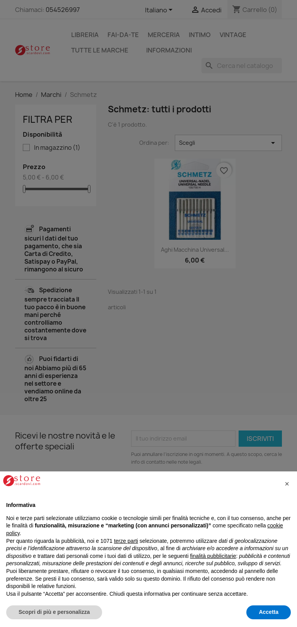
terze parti (126, 541)
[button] (287, 484)
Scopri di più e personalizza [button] (54, 612)
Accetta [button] (268, 612)
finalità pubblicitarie (213, 556)
